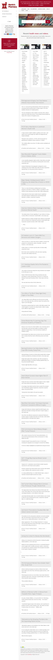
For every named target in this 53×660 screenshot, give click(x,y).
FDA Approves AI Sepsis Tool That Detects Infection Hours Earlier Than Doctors (34, 102)
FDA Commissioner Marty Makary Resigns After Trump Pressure (34, 430)
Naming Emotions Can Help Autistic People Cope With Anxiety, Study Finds (35, 349)
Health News (27, 25)
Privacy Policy (9, 52)
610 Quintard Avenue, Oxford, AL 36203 (30, 1)
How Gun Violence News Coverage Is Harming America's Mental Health (35, 209)
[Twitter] (9, 21)
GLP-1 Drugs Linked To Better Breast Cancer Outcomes (46, 57)
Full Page (23, 120)
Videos (35, 25)
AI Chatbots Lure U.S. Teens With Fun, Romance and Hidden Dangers (33, 236)
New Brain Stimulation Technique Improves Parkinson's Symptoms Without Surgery (35, 404)
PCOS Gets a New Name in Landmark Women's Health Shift (33, 128)
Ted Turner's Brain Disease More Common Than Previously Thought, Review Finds (35, 485)
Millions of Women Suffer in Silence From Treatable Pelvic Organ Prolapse (34, 593)
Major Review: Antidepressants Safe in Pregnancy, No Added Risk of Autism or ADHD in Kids (35, 182)
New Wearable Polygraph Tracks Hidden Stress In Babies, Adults (34, 155)
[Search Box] (33, 21)
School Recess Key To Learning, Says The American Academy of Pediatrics (34, 322)
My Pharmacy (5, 11)
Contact (4, 16)
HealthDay (29, 654)
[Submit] (47, 21)
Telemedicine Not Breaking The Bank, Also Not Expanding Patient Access (35, 620)
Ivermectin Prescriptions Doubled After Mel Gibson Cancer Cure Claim (35, 511)
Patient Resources (7, 13)
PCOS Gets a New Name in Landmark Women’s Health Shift (24, 57)
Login (26, 10)
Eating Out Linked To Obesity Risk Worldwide (35, 536)
